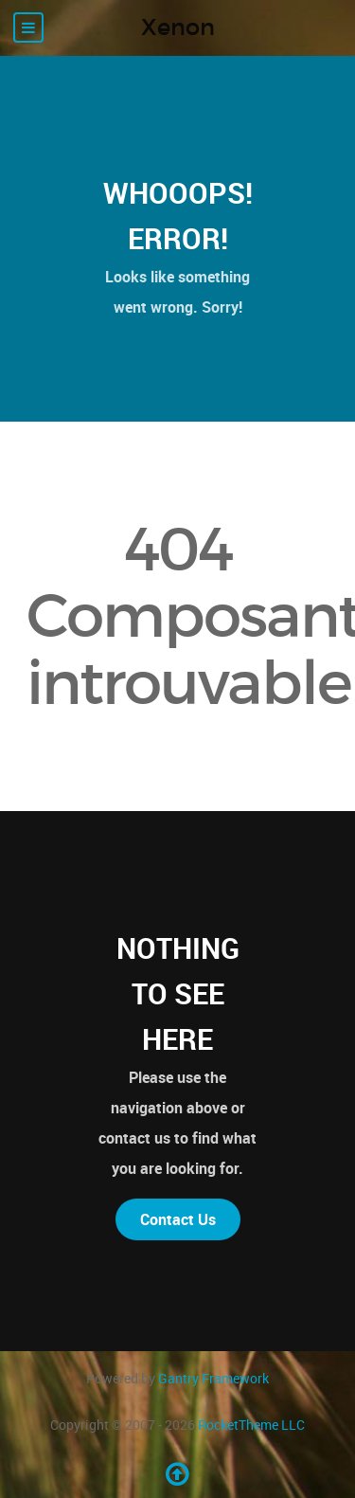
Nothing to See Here (178, 993)
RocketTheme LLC (251, 1425)
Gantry (213, 1378)
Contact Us (178, 1219)
